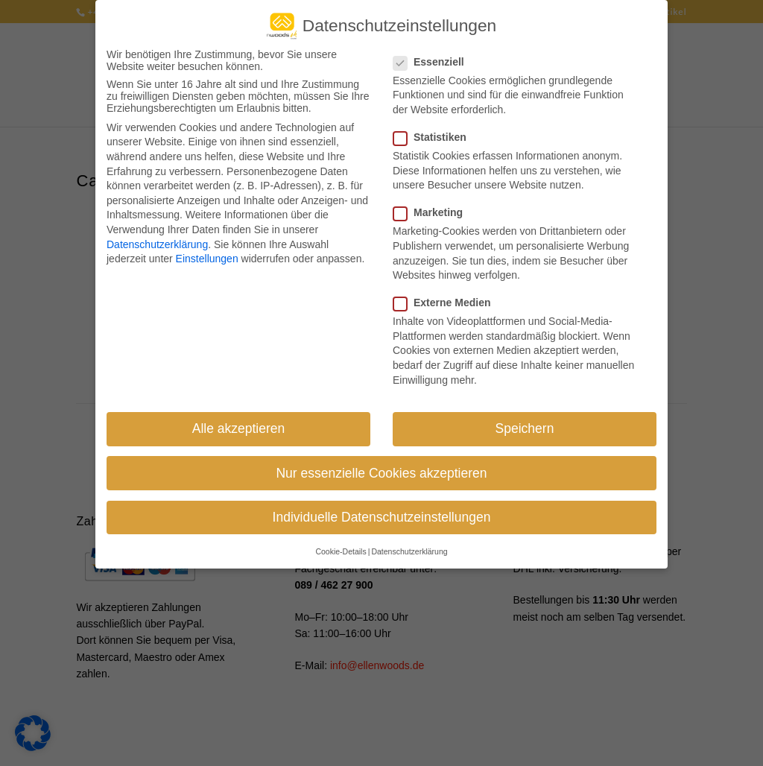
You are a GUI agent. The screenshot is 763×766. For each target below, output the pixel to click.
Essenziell (435, 56)
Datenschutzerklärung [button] (409, 545)
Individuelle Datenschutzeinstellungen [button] (382, 511)
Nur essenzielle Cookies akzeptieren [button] (381, 467)
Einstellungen (207, 253)
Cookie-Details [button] (340, 545)
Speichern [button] (525, 423)
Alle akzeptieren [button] (238, 423)
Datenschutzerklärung (157, 238)
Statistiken (436, 131)
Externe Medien (448, 297)
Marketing (434, 206)
